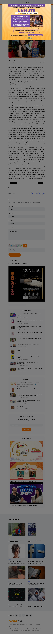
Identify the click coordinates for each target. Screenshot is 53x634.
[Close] (26, 3)
